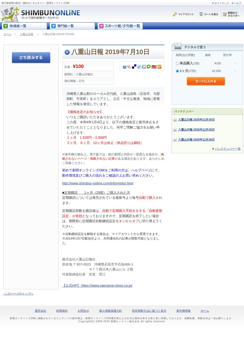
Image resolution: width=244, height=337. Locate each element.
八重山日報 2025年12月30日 (196, 119)
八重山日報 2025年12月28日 (196, 139)
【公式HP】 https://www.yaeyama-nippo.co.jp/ (97, 285)
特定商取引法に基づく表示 (149, 310)
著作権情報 (183, 310)
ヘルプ (237, 3)
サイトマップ (221, 3)
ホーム (7, 34)
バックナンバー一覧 (228, 148)
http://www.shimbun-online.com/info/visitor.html (97, 183)
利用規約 (62, 310)
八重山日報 (26, 34)
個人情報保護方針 (110, 310)
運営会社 (40, 310)
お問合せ (83, 310)
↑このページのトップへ (18, 293)
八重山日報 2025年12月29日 (196, 129)
